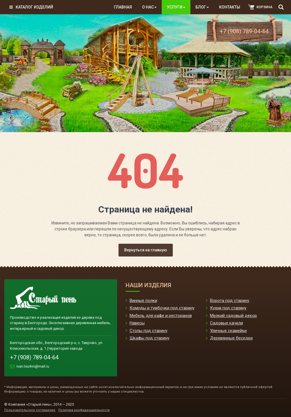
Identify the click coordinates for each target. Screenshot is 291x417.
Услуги (176, 7)
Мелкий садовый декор (233, 315)
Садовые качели (226, 323)
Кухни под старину (228, 307)
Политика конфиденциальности (84, 410)
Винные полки (143, 300)
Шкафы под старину (149, 338)
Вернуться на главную (145, 250)
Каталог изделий (31, 7)
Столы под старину (148, 330)
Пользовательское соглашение (29, 410)
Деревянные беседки (231, 338)
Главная (123, 7)
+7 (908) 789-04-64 (244, 31)
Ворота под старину (229, 300)
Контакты (229, 7)
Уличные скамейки (228, 330)
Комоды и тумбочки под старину (162, 307)
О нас (149, 7)
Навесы (137, 323)
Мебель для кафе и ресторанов (161, 315)
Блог (202, 7)
